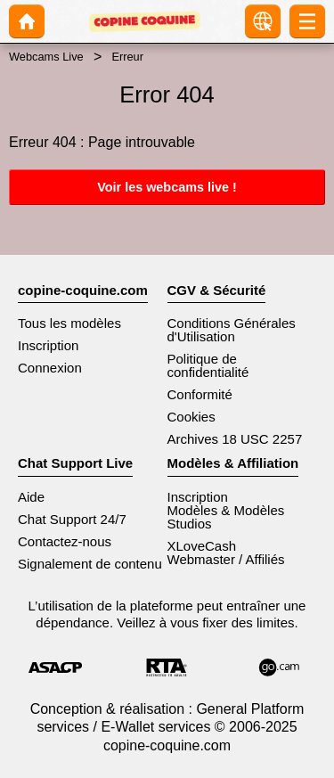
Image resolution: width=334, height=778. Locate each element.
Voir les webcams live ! (167, 187)
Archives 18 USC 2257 (235, 438)
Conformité (199, 394)
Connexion (50, 367)
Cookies (191, 416)
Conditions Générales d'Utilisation (231, 329)
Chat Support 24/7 (72, 519)
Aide (31, 496)
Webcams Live (46, 56)
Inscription (48, 345)
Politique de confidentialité (208, 365)
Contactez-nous (64, 541)
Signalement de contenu (90, 563)
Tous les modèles (69, 323)
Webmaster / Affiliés (226, 559)
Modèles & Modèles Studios (226, 517)
